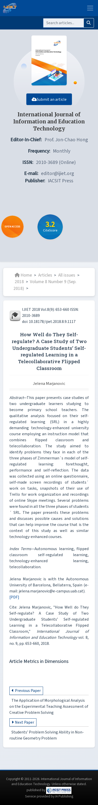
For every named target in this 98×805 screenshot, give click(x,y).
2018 (19, 282)
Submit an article (49, 99)
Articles (45, 275)
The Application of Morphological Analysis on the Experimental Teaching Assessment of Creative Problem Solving (48, 707)
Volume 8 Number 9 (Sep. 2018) (44, 285)
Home (23, 275)
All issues (66, 275)
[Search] (63, 23)
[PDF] (14, 597)
